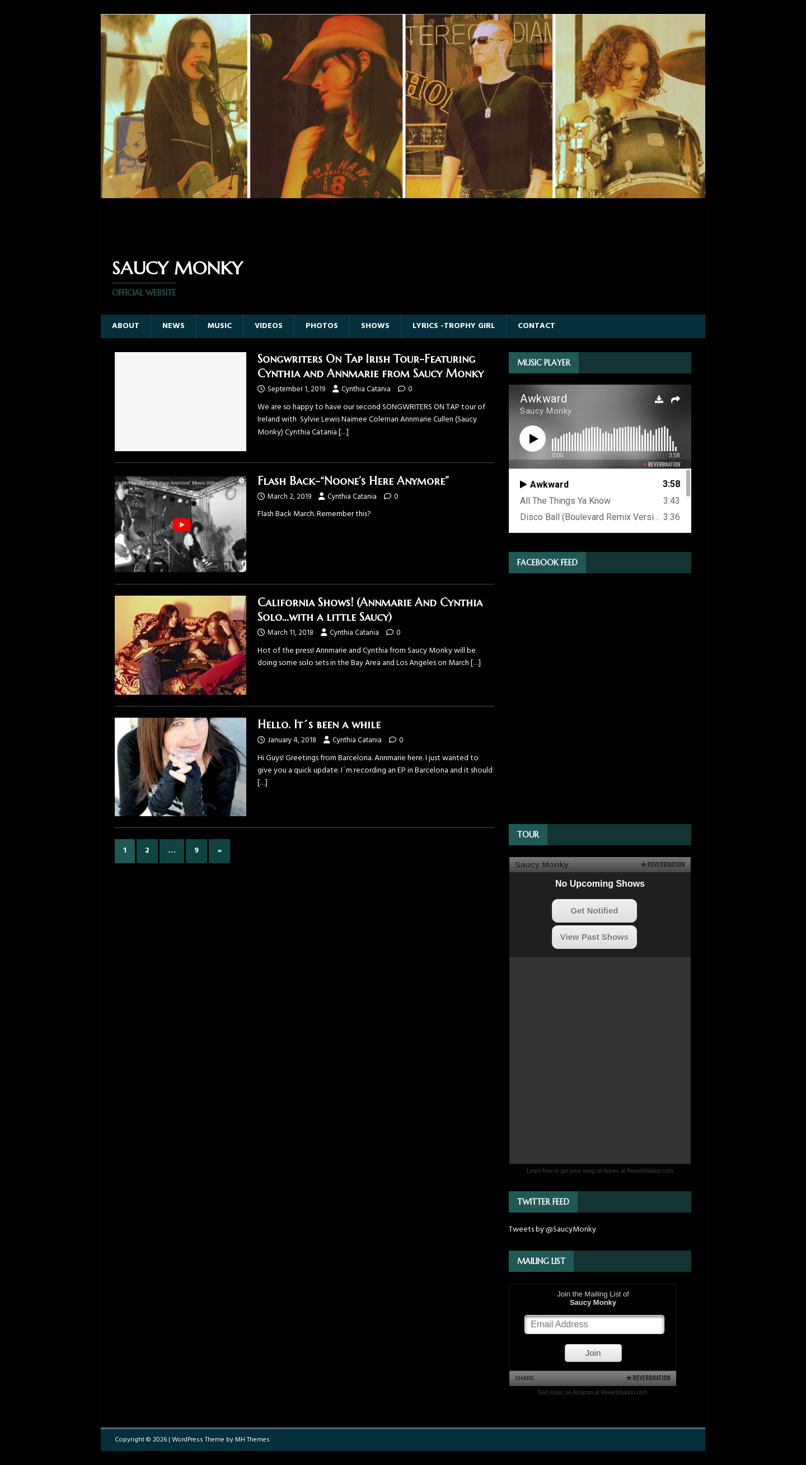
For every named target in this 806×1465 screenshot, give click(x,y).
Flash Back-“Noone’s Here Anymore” (353, 481)
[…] (344, 432)
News (173, 326)
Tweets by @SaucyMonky (552, 1229)
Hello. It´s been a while (319, 725)
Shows (375, 326)
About (125, 326)
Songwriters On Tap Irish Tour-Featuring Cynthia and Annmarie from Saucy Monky (370, 366)
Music (220, 326)
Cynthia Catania (366, 389)
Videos (269, 326)
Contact (536, 326)
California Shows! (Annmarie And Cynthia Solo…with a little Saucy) (369, 610)
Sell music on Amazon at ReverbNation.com (592, 1392)
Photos (322, 326)
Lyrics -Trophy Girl (454, 326)
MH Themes (252, 1439)
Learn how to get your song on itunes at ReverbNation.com (600, 1171)
